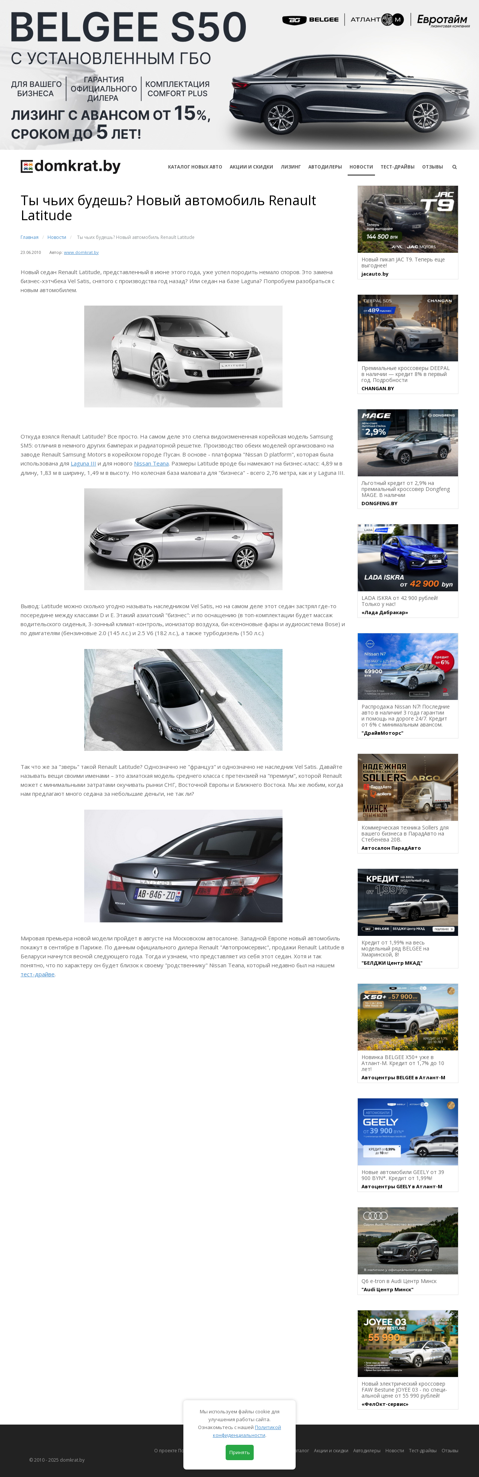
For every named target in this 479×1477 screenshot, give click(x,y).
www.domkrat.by (81, 252)
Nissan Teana (151, 463)
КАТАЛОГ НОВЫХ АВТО (195, 167)
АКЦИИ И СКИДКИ (251, 167)
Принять (239, 1452)
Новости (361, 167)
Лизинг (291, 167)
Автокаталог (295, 1450)
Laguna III (83, 463)
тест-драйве (38, 974)
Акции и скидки (331, 1450)
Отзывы (432, 167)
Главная (30, 237)
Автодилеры (325, 167)
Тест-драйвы (398, 167)
